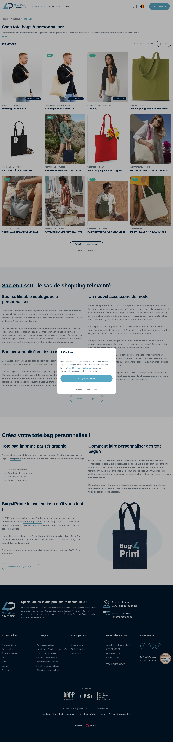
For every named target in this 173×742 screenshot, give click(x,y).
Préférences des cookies (86, 389)
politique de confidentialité (81, 368)
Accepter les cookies (86, 378)
